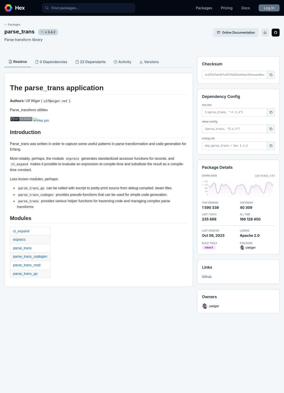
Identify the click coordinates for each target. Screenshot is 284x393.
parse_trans (19, 31)
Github (207, 277)
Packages (204, 8)
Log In (269, 8)
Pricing (227, 8)
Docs (245, 8)
